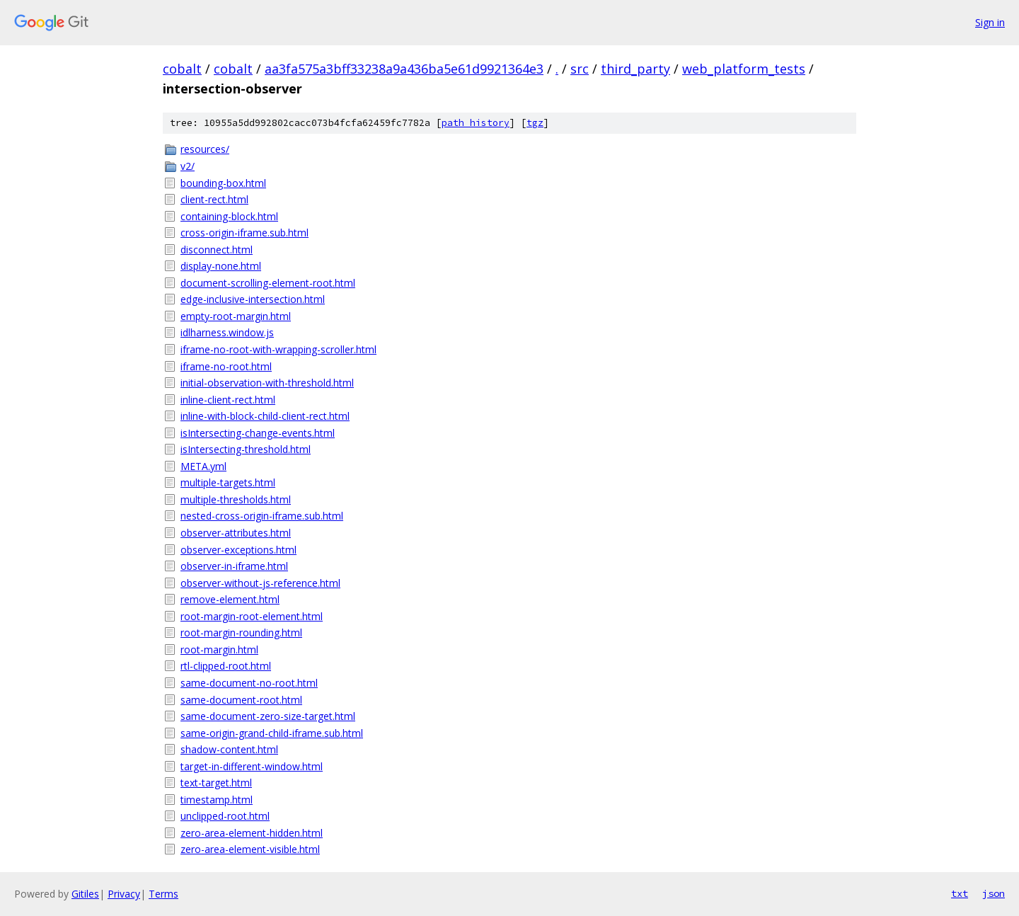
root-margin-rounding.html (241, 632)
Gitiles (85, 893)
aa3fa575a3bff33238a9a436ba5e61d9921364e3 (404, 68)
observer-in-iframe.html (234, 566)
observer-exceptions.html (238, 549)
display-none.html (220, 266)
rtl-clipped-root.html (225, 665)
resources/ (204, 149)
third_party (635, 68)
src (579, 68)
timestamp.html (216, 799)
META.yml (203, 466)
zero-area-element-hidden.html (251, 833)
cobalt (182, 68)
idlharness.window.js (227, 332)
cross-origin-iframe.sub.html (244, 232)
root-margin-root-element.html (251, 616)
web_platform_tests (743, 68)
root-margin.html (219, 649)
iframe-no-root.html (226, 366)
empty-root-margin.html (235, 316)
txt (959, 893)
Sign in (990, 22)
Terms (163, 893)
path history (476, 123)
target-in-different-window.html (251, 766)
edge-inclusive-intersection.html (252, 299)
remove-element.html (230, 599)
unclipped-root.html (225, 816)
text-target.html (216, 782)
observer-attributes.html (235, 532)
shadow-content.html (229, 749)
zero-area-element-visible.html (250, 849)
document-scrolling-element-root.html (267, 283)
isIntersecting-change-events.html (257, 433)
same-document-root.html (241, 699)
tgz (534, 123)
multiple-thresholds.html (235, 499)
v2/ (187, 166)
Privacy (124, 893)
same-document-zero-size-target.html (267, 716)
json (993, 893)
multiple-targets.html (227, 482)
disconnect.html (216, 249)
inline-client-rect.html (227, 399)
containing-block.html (229, 216)
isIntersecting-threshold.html (245, 449)
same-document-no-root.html (249, 682)
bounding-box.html (223, 183)
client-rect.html (214, 199)
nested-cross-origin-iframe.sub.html (261, 515)
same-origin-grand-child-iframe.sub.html (271, 733)
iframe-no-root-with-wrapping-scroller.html (278, 349)
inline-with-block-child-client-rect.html (265, 416)
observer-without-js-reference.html (260, 583)
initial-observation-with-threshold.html (267, 382)
